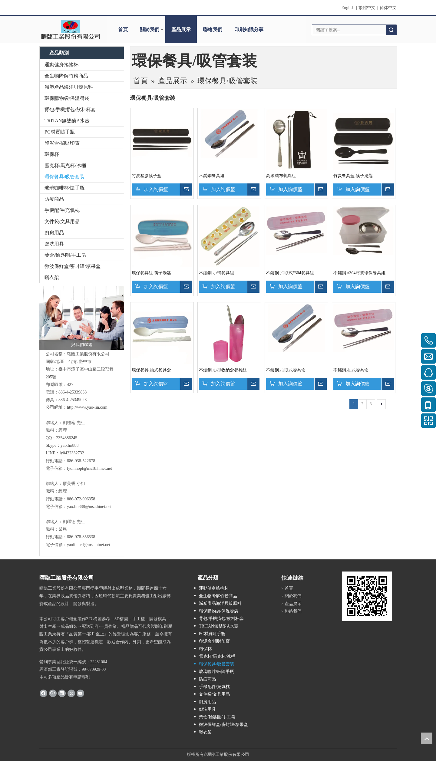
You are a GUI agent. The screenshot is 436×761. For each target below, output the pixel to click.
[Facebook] (43, 693)
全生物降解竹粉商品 (66, 75)
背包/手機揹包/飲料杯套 (70, 109)
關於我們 (149, 29)
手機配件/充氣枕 (62, 210)
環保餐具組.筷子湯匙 (151, 273)
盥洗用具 (54, 243)
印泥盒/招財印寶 (62, 143)
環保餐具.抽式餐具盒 (151, 370)
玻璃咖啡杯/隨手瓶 (64, 187)
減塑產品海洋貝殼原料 (69, 87)
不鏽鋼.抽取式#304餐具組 (290, 273)
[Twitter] (71, 693)
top (426, 738)
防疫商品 (54, 199)
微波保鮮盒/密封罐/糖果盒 (73, 266)
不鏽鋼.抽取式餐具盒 (286, 370)
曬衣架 (52, 277)
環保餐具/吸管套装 (64, 176)
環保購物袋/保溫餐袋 (67, 98)
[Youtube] (80, 693)
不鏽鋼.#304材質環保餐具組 (359, 273)
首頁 (123, 29)
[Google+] (53, 693)
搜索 (391, 30)
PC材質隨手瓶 (60, 131)
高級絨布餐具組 (281, 175)
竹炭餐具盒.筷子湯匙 (353, 175)
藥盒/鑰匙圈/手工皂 (65, 255)
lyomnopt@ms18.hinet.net (89, 468)
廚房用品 (54, 232)
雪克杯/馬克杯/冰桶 (65, 165)
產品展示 (181, 29)
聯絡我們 (212, 29)
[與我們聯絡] (81, 318)
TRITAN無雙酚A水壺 (67, 120)
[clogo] (70, 29)
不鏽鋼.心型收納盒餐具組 (223, 370)
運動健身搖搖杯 (61, 64)
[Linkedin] (62, 693)
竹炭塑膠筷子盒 (146, 175)
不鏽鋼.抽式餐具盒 (350, 370)
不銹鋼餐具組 (211, 175)
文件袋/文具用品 (62, 221)
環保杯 (52, 154)
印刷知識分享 (248, 29)
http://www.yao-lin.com (87, 407)
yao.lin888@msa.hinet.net (89, 506)
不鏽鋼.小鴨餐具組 (216, 273)
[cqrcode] (367, 596)
